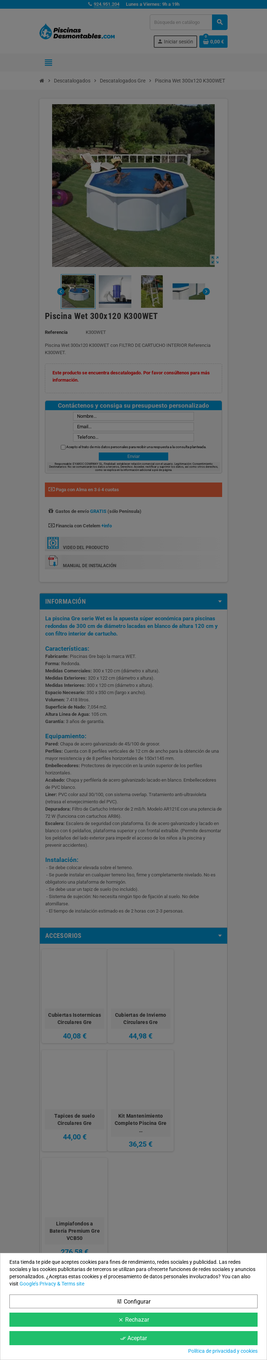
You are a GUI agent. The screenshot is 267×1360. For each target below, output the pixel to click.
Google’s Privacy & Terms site (52, 1284)
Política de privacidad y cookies (223, 1351)
